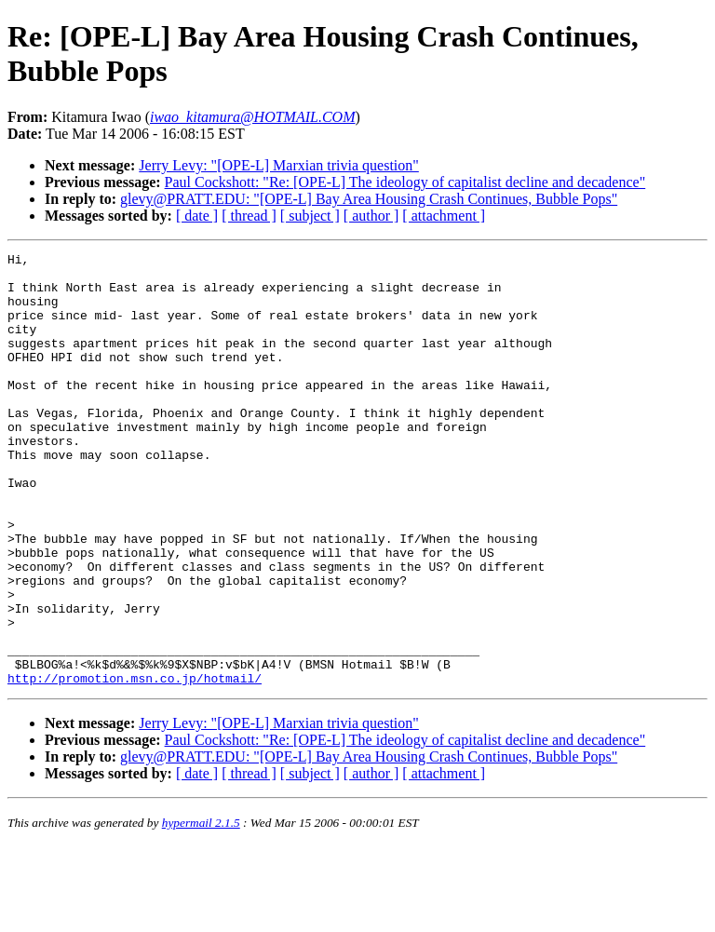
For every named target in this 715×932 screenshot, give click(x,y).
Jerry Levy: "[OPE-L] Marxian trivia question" (279, 165)
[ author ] (371, 215)
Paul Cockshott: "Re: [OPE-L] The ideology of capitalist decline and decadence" (405, 182)
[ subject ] (310, 215)
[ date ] (197, 215)
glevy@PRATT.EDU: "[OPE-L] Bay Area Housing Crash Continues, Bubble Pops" (368, 199)
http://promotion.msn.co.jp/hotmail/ (134, 764)
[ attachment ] (443, 215)
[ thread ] (249, 215)
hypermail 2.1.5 (201, 909)
